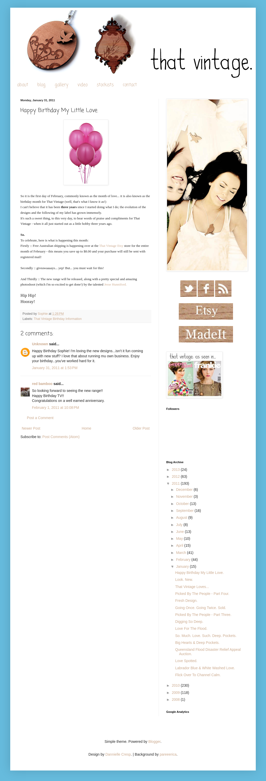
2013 (176, 470)
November (184, 496)
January (183, 566)
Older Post (141, 428)
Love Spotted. (186, 661)
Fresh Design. (186, 601)
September (185, 511)
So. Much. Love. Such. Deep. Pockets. (206, 636)
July (179, 525)
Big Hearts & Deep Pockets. (197, 643)
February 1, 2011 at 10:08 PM (55, 407)
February (183, 559)
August (182, 517)
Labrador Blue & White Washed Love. (205, 668)
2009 (176, 693)
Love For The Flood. (191, 628)
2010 (176, 685)
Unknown (40, 344)
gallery (61, 85)
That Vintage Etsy (111, 246)
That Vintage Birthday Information (58, 319)
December (184, 490)
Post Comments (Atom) (61, 437)
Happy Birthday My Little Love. (199, 573)
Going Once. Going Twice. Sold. (200, 608)
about (22, 85)
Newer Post (31, 428)
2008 (176, 699)
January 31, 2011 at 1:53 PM (54, 368)
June (180, 532)
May (180, 538)
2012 (176, 476)
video (82, 85)
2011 (176, 483)
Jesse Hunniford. (115, 284)
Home (86, 428)
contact (130, 85)
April (180, 545)
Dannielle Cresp (118, 754)
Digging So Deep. (189, 622)
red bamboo (42, 384)
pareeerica (168, 754)
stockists (105, 85)
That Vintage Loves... (192, 587)
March (181, 553)
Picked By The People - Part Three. (203, 615)
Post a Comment (40, 418)
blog (41, 85)
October (183, 504)
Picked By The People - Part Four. (202, 594)
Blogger (154, 741)
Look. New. (184, 579)
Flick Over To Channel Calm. (198, 675)
